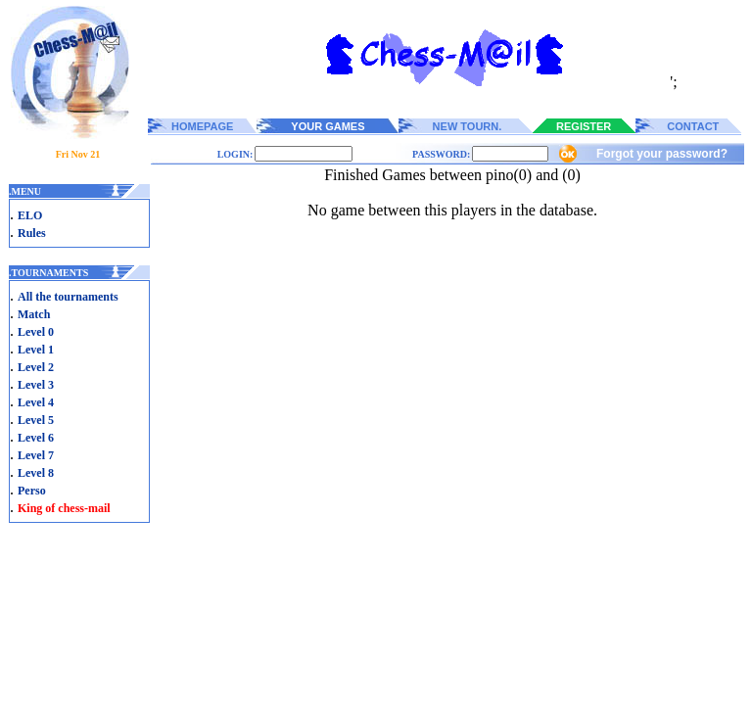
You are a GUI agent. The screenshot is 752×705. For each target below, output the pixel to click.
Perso (32, 490)
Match (34, 314)
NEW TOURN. (467, 126)
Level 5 (36, 420)
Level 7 (36, 455)
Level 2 (36, 367)
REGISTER (583, 126)
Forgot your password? (662, 154)
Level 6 (36, 438)
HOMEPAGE (202, 126)
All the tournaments (68, 297)
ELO (30, 215)
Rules (32, 233)
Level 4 (36, 402)
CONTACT (693, 126)
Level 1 (36, 349)
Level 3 (36, 385)
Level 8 (36, 473)
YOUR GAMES (327, 126)
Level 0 (36, 332)
